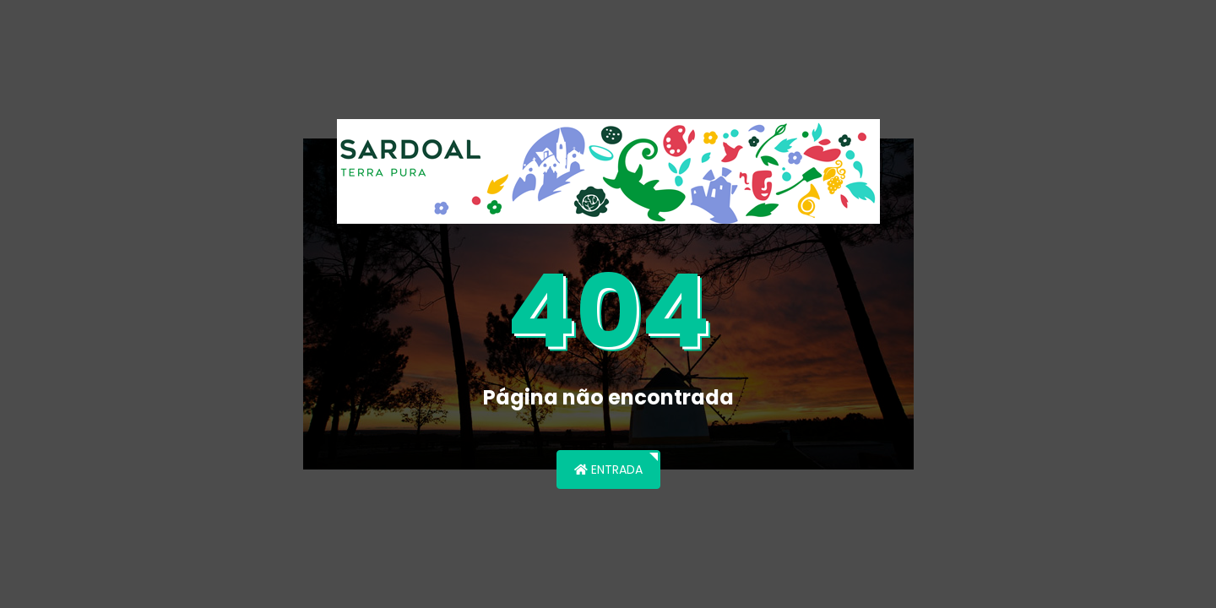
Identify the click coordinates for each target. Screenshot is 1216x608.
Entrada (608, 469)
